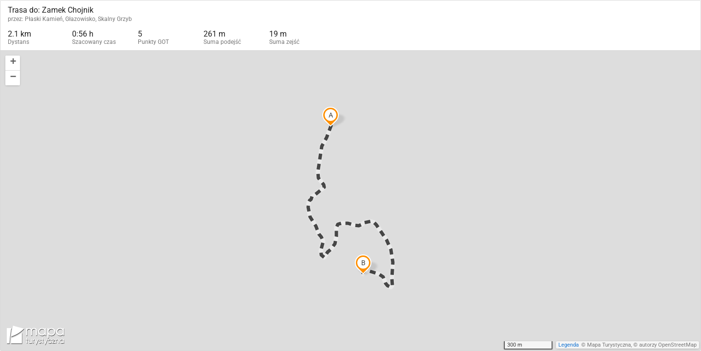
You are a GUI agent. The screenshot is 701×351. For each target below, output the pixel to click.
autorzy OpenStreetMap (668, 345)
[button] (12, 63)
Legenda (568, 345)
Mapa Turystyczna (609, 345)
